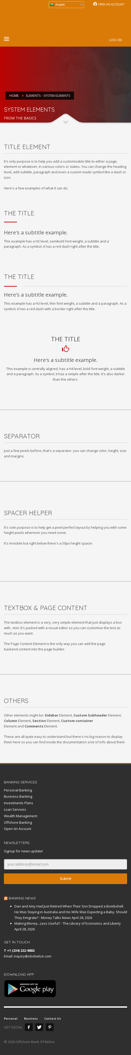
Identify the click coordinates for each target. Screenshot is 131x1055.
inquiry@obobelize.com (32, 956)
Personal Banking (18, 790)
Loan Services (15, 809)
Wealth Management (20, 816)
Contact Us (52, 1018)
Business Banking (18, 796)
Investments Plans (18, 803)
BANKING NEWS (22, 898)
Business (31, 1018)
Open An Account (17, 828)
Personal (11, 1018)
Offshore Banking (18, 822)
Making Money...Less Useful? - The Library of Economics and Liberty (67, 923)
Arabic (57, 5)
